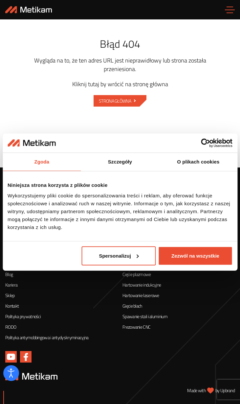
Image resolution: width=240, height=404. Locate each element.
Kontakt (12, 305)
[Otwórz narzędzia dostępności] (11, 373)
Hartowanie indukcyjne (141, 284)
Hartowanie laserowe (140, 295)
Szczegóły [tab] (120, 162)
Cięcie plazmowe (136, 274)
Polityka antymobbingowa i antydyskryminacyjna (47, 337)
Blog (9, 274)
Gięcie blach (132, 305)
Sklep (10, 295)
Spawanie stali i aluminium (144, 316)
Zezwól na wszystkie (195, 256)
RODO (10, 326)
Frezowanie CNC (136, 326)
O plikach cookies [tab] (198, 162)
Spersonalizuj (119, 256)
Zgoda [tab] (41, 162)
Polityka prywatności (23, 316)
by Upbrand (225, 390)
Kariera (11, 284)
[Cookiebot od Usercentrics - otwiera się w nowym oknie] (203, 143)
